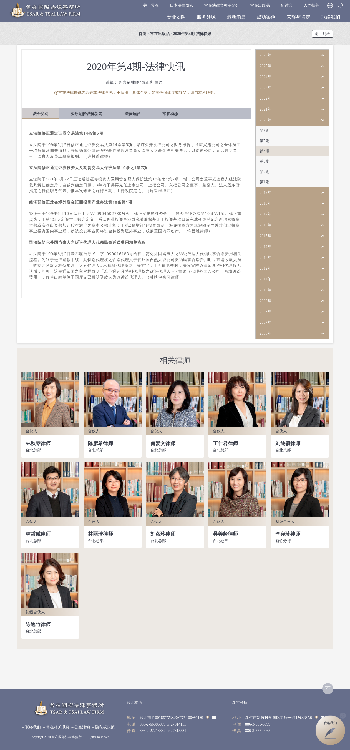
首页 (142, 34)
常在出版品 (260, 5)
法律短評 (132, 114)
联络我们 (330, 17)
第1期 (265, 182)
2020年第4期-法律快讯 (192, 34)
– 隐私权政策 (103, 727)
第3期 (265, 161)
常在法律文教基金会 (221, 5)
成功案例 (266, 17)
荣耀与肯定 (298, 17)
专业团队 (176, 17)
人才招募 (311, 5)
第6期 (265, 131)
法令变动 (40, 114)
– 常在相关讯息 (56, 727)
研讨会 (287, 5)
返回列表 (322, 34)
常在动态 (170, 114)
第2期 (265, 172)
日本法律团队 (181, 5)
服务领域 (206, 17)
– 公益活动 (81, 727)
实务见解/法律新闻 (86, 114)
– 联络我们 (31, 727)
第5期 (265, 141)
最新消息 (236, 17)
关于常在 (151, 5)
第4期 (265, 151)
